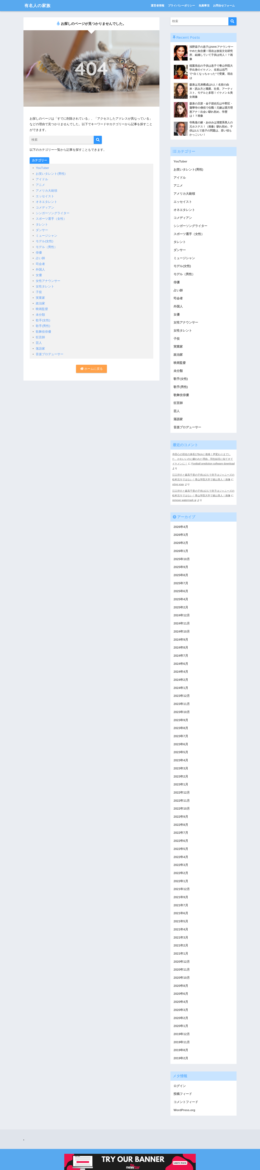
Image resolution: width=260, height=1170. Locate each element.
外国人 (40, 269)
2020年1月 (181, 1026)
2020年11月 (182, 969)
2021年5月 (181, 921)
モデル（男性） (46, 247)
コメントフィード (186, 1102)
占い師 (40, 258)
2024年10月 (182, 631)
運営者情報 (157, 5)
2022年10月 (182, 808)
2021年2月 (181, 945)
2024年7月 (181, 655)
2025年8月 (181, 575)
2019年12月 (182, 1034)
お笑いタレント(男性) (50, 173)
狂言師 (40, 337)
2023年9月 (181, 720)
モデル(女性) (44, 241)
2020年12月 (182, 961)
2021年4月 (181, 929)
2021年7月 (181, 905)
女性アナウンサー (48, 281)
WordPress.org (184, 1110)
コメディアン (45, 207)
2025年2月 (181, 607)
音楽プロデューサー (49, 354)
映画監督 (42, 309)
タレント (42, 224)
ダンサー (42, 230)
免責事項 (204, 5)
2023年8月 (181, 728)
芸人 (39, 343)
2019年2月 (181, 1058)
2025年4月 (181, 599)
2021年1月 (181, 953)
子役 (39, 292)
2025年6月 (181, 591)
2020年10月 (182, 977)
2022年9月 (181, 816)
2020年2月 (181, 1018)
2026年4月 (181, 527)
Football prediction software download (213, 463)
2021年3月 (181, 937)
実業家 (40, 298)
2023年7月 (181, 736)
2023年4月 (181, 760)
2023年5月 (181, 752)
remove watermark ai (184, 500)
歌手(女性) (43, 320)
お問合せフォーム (224, 5)
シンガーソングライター (53, 213)
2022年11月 (182, 800)
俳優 (39, 252)
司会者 (40, 264)
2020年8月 (181, 986)
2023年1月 (181, 784)
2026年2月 (181, 543)
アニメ (40, 185)
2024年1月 (181, 688)
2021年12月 (182, 889)
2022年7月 (181, 832)
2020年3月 (181, 1010)
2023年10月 (182, 712)
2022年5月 (181, 849)
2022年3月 (181, 865)
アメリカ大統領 (46, 190)
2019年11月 (182, 1042)
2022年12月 (182, 792)
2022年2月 (181, 873)
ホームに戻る (91, 368)
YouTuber (42, 168)
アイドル (42, 179)
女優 (39, 275)
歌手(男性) (43, 326)
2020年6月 (181, 993)
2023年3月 (181, 768)
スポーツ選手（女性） (51, 218)
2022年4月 (181, 857)
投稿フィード (183, 1094)
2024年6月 (181, 664)
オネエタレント (46, 202)
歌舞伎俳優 (43, 331)
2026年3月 (181, 535)
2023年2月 (181, 776)
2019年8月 (181, 1050)
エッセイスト (45, 196)
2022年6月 (181, 841)
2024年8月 (181, 647)
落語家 (40, 348)
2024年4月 (181, 671)
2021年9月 (181, 897)
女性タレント (45, 286)
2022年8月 (181, 825)
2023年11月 (182, 704)
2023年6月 (181, 744)
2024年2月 (181, 680)
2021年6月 (181, 913)
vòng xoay (178, 484)
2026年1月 (181, 551)
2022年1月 (181, 881)
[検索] (98, 140)
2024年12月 (182, 615)
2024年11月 (182, 623)
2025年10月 (182, 559)
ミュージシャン (46, 235)
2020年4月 (181, 1002)
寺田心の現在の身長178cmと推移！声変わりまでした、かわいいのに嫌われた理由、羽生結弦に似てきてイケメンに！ (202, 459)
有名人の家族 (37, 5)
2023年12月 (182, 696)
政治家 (40, 303)
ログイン (180, 1086)
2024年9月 (181, 639)
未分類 (40, 314)
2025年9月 (181, 567)
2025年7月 (181, 583)
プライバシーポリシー (181, 5)
